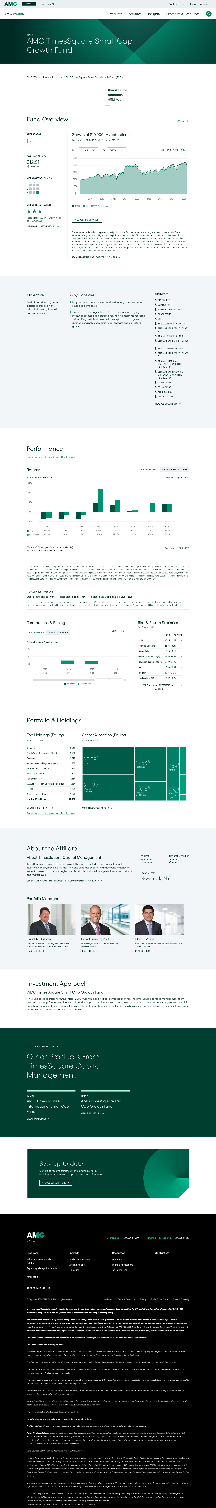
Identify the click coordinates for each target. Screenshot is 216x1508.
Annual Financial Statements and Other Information (170, 355)
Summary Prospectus (170, 301)
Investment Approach (164, 90)
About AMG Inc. (48, 4)
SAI (159, 310)
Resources (118, 1245)
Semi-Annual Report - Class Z (173, 346)
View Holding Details (38, 799)
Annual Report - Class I (171, 327)
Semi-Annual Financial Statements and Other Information (170, 366)
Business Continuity (181, 1291)
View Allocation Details (95, 799)
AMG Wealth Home (38, 77)
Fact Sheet (164, 291)
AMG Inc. (32, 1233)
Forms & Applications (122, 1257)
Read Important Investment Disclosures (94, 248)
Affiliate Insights (77, 1257)
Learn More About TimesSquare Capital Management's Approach (63, 872)
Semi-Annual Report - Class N (173, 321)
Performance (67, 90)
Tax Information (119, 1262)
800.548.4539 (131, 1230)
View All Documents (166, 395)
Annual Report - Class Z (171, 340)
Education (74, 1262)
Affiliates (32, 1268)
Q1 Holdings (164, 374)
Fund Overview (41, 90)
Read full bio (34, 942)
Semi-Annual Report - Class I (173, 334)
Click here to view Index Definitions (43, 1330)
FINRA (89, 1496)
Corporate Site (28, 4)
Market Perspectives (79, 1251)
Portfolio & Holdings (96, 90)
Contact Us (162, 1245)
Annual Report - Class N (171, 315)
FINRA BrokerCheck (159, 1291)
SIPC (95, 1496)
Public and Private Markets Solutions (40, 1253)
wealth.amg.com (38, 1305)
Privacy (143, 1291)
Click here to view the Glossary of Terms (45, 1337)
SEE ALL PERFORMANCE (88, 210)
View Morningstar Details (41, 217)
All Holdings (165, 383)
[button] (209, 14)
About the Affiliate (129, 90)
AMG (16, 14)
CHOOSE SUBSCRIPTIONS (55, 1174)
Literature (117, 1251)
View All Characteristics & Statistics (158, 678)
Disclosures (108, 1291)
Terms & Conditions (126, 1291)
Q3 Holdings (164, 378)
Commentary (165, 296)
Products (57, 77)
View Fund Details (36, 1110)
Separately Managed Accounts (42, 1260)
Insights (74, 1245)
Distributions (165, 388)
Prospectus (164, 305)
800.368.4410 (182, 1230)
